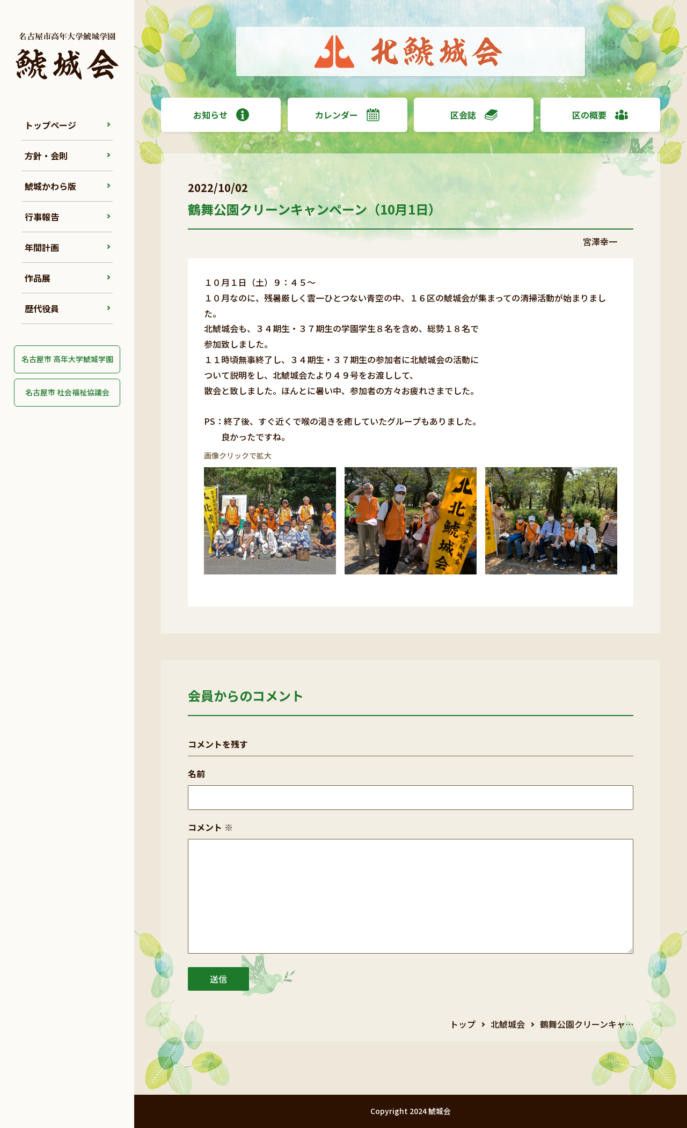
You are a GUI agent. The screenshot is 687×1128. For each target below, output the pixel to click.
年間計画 (42, 247)
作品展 (37, 277)
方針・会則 (46, 155)
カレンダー (347, 114)
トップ (463, 1024)
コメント (210, 827)
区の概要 (600, 114)
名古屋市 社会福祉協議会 (67, 392)
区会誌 (474, 114)
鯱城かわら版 (50, 186)
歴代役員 (42, 308)
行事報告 (42, 216)
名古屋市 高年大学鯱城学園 (67, 358)
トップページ (50, 125)
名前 (196, 773)
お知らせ (221, 114)
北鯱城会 (508, 1024)
